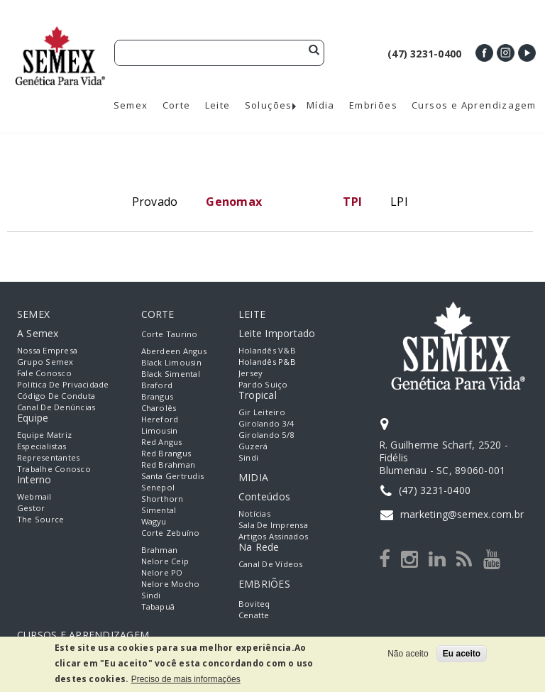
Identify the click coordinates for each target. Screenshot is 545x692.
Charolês (159, 407)
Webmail (34, 496)
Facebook (484, 53)
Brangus (157, 396)
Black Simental (170, 373)
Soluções (268, 105)
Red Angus (161, 441)
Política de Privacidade (63, 384)
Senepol (158, 487)
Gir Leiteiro (261, 412)
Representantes (48, 457)
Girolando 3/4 (266, 423)
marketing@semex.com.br (462, 514)
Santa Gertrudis (172, 476)
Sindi (151, 595)
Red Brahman (168, 464)
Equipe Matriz (44, 434)
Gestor (31, 507)
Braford (157, 385)
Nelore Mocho (170, 583)
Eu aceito (461, 654)
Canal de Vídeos (270, 564)
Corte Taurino (169, 334)
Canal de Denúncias (56, 407)
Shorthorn (162, 498)
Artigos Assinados (273, 536)
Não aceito (407, 654)
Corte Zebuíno (170, 532)
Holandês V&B (267, 350)
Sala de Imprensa (273, 525)
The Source (40, 519)
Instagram (505, 53)
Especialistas (41, 446)
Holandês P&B (267, 361)
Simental (159, 510)
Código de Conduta (56, 395)
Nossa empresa (47, 350)
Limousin (159, 430)
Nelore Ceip (165, 561)
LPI (399, 201)
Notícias (254, 513)
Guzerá (253, 446)
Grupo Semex (45, 361)
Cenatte (254, 615)
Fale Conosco (44, 373)
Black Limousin (171, 362)
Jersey (250, 373)
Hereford (160, 419)
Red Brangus (166, 453)
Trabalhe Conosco (54, 468)
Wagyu (154, 521)
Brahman (159, 549)
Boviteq (254, 603)
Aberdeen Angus (174, 351)
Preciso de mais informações (186, 679)
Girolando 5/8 (266, 434)
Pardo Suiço (263, 384)
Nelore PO (162, 572)
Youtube (527, 53)
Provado (155, 201)
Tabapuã (158, 606)
